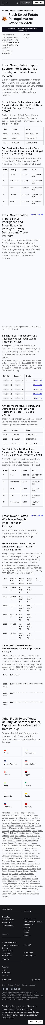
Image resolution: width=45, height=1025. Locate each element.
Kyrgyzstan (6, 876)
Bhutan (5, 853)
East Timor (20, 891)
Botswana (34, 866)
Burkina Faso (16, 863)
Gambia (15, 874)
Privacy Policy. (8, 1018)
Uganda (34, 843)
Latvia (11, 853)
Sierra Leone (15, 889)
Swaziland (6, 891)
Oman (16, 886)
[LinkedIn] (3, 989)
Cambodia (19, 825)
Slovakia (33, 851)
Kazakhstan (13, 846)
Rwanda (33, 886)
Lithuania (5, 856)
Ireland (4, 843)
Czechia (5, 828)
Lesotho (21, 876)
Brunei (12, 866)
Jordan (38, 853)
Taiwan (24, 841)
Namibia (5, 886)
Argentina (21, 833)
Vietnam (14, 820)
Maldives (22, 846)
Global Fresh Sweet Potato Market (17, 11)
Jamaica (22, 836)
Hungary (33, 838)
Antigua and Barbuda (17, 858)
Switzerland (33, 841)
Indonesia (30, 818)
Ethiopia (36, 833)
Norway (38, 825)
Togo (13, 891)
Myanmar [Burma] (25, 881)
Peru (16, 836)
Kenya (28, 830)
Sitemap (32, 985)
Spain (37, 818)
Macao (4, 884)
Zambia (11, 843)
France (31, 823)
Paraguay (19, 843)
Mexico (28, 820)
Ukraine (34, 856)
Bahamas (25, 866)
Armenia (37, 858)
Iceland (27, 856)
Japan (21, 820)
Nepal (40, 838)
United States (32, 815)
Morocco (17, 853)
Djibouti (26, 871)
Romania (25, 851)
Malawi (26, 884)
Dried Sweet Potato (10, 37)
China (31, 813)
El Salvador (32, 889)
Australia (5, 830)
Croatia (27, 848)
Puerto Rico (24, 886)
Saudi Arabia (32, 836)
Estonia (5, 874)
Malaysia (12, 828)
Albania (30, 858)
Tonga (28, 891)
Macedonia (12, 881)
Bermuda (5, 866)
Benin (37, 863)
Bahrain (24, 863)
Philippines (6, 820)
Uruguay (35, 891)
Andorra (5, 858)
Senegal (24, 889)
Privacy (17, 985)
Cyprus (19, 871)
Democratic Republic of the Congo (22, 868)
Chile (4, 841)
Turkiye (10, 838)
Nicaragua (6, 851)
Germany (5, 836)
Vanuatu (5, 896)
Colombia (11, 871)
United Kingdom (19, 815)
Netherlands (7, 815)
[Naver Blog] (15, 989)
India (16, 818)
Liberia (14, 876)
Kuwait (25, 853)
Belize (4, 868)
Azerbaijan (12, 861)
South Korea (29, 825)
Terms (24, 985)
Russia (34, 830)
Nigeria (22, 818)
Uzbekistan (6, 894)
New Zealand (16, 851)
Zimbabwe (12, 833)
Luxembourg (31, 876)
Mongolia (36, 881)
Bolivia (18, 866)
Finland (29, 846)
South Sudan (7, 848)
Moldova (5, 879)
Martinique (12, 884)
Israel (18, 841)
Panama (13, 856)
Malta (20, 884)
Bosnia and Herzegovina (26, 861)
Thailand (10, 825)
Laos (12, 836)
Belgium (29, 833)
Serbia (31, 853)
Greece (34, 848)
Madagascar (26, 879)
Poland (26, 838)
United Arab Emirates (19, 823)
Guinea (21, 874)
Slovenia (5, 889)
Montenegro (15, 879)
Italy (38, 820)
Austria (4, 846)
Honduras (6, 823)
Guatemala (29, 874)
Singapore (18, 838)
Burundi (31, 863)
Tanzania (33, 828)
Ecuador (33, 871)
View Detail (37, 380)
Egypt (11, 818)
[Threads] (19, 989)
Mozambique (35, 884)
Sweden (27, 843)
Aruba (4, 861)
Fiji (10, 874)
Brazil (34, 820)
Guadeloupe (18, 848)
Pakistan (20, 828)
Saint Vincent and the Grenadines (25, 894)
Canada (5, 818)
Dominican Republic (17, 830)
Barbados (6, 863)
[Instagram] (11, 989)
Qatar (27, 828)
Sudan (40, 886)
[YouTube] (7, 989)
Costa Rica (11, 841)
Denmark (36, 846)
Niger (11, 886)
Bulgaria (20, 856)
